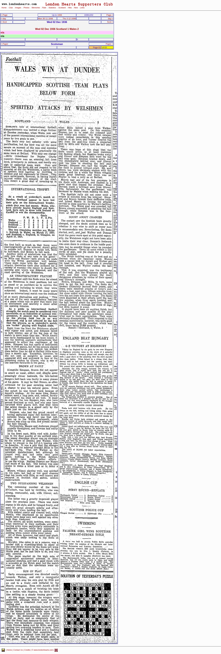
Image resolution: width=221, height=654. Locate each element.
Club (11, 8)
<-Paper (4, 44)
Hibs (70, 8)
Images (18, 8)
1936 (59, 15)
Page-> (109, 15)
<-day (3, 18)
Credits (27, 650)
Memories (36, 8)
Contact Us (18, 650)
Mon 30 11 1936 (45, 18)
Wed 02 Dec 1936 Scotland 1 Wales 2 (57, 29)
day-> (110, 18)
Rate (44, 8)
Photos (26, 8)
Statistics (52, 8)
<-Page (4, 15)
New (76, 8)
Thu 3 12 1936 (69, 18)
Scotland (62, 8)
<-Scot (4, 22)
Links (82, 8)
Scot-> (110, 22)
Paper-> (109, 44)
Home (4, 8)
